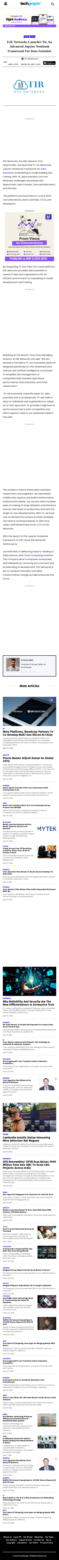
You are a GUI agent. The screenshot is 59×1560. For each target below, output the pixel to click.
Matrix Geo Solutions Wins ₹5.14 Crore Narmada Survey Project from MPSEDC (26, 806)
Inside (5, 846)
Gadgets (6, 1208)
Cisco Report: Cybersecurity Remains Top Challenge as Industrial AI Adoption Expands (26, 1043)
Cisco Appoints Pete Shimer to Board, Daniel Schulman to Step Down (28, 873)
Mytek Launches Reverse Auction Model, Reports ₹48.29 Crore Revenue (17, 826)
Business (6, 786)
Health (6, 755)
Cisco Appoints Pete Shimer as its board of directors (17, 1081)
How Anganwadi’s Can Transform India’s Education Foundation (25, 1062)
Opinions (7, 1246)
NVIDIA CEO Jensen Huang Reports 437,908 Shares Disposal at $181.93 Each (18, 1322)
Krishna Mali (32, 59)
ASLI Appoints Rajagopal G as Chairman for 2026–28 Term (28, 1194)
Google (6, 1283)
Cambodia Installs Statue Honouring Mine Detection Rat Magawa (26, 1139)
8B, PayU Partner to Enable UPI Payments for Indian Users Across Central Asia (28, 1026)
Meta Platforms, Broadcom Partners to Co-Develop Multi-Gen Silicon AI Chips (28, 733)
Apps (4, 1341)
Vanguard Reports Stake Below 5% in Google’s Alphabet (27, 1285)
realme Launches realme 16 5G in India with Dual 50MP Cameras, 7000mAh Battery (27, 1211)
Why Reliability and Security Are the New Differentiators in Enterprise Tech (28, 1003)
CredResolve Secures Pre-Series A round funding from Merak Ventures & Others (18, 1440)
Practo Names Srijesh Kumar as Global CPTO (28, 759)
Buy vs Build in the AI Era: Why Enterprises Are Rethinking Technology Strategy (28, 1499)
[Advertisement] (29, 137)
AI (20, 397)
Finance (6, 1296)
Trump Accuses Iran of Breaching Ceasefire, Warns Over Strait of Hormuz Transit (17, 850)
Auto (5, 1227)
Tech (32, 36)
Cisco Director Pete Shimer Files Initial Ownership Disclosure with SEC (29, 890)
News (26, 36)
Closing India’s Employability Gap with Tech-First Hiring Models (17, 1250)
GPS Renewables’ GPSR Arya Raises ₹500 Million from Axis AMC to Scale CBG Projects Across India (29, 1165)
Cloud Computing (33, 555)
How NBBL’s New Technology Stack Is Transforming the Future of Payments (18, 1300)
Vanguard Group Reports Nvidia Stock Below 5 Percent (26, 1270)
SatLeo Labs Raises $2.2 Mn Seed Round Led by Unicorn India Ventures (29, 1398)
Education (7, 1059)
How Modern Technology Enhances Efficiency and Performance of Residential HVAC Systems (17, 1418)
